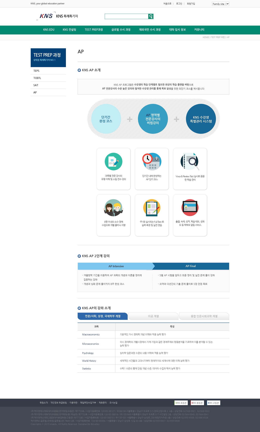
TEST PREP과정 (94, 29)
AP (35, 92)
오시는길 (113, 402)
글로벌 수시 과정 (121, 29)
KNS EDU (48, 29)
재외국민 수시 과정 (150, 29)
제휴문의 (103, 402)
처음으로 (167, 3)
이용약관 (73, 402)
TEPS (36, 71)
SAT (35, 85)
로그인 (179, 3)
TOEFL (37, 78)
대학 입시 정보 (177, 29)
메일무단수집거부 (88, 402)
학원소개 (44, 402)
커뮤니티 (199, 29)
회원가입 (191, 3)
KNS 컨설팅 (69, 29)
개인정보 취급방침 (58, 402)
